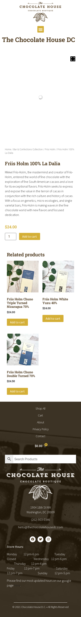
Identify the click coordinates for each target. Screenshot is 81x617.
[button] (40, 29)
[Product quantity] (10, 236)
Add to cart (29, 236)
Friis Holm (50, 149)
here (17, 585)
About (40, 422)
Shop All (40, 408)
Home (8, 149)
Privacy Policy (41, 429)
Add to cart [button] (17, 322)
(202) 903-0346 (40, 520)
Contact (40, 436)
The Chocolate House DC (38, 39)
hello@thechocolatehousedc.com (40, 527)
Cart (40, 415)
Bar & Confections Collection (28, 149)
